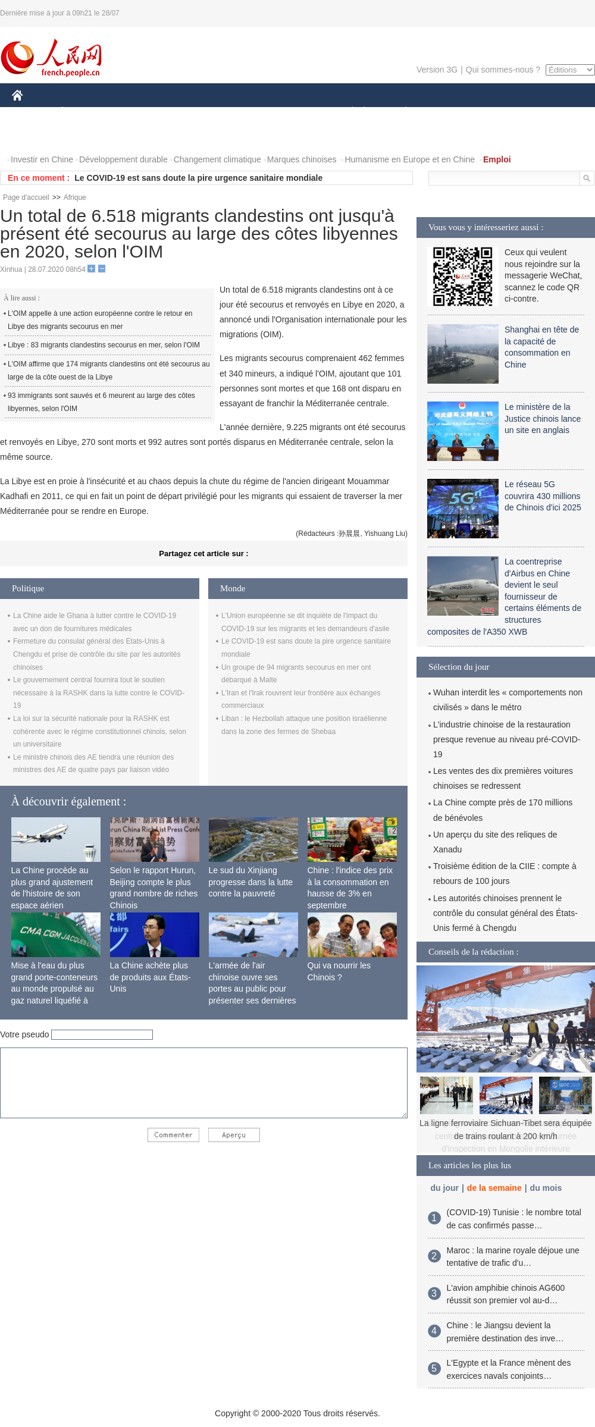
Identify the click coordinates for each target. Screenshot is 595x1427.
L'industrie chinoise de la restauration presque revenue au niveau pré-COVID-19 (506, 739)
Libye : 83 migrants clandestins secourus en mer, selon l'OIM (104, 345)
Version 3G (437, 69)
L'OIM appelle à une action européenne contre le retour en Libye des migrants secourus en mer (100, 320)
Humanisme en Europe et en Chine (410, 159)
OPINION (554, 112)
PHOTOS (36, 136)
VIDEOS (84, 136)
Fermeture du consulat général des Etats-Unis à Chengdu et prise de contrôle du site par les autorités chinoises (97, 654)
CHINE (32, 112)
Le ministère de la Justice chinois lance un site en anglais (543, 418)
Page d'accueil (26, 197)
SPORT (447, 112)
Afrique (75, 197)
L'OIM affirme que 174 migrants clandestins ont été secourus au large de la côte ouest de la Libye (109, 370)
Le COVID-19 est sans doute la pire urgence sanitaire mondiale (198, 178)
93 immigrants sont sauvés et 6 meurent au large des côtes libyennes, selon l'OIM (101, 402)
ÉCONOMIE (84, 112)
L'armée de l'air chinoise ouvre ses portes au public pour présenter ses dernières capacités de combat (252, 989)
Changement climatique (217, 159)
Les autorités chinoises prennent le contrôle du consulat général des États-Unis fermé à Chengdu (505, 913)
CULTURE (294, 112)
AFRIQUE (188, 112)
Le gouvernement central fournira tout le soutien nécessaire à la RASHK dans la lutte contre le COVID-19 (98, 693)
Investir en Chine (42, 159)
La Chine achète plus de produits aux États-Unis (150, 977)
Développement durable (123, 159)
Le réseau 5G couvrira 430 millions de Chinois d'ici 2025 (543, 495)
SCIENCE (241, 112)
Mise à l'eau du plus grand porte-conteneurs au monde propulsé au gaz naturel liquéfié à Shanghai (54, 989)
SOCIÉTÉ (347, 112)
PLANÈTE (399, 112)
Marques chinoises (302, 159)
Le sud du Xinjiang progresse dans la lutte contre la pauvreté (251, 881)
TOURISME (498, 112)
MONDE (138, 112)
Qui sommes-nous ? (503, 69)
